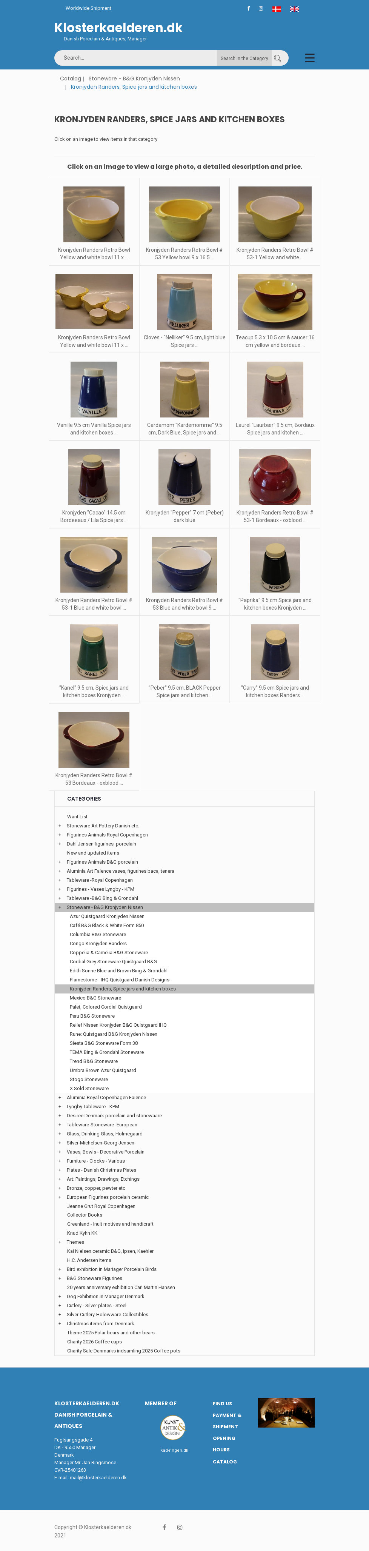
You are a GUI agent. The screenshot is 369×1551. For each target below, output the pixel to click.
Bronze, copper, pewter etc (96, 1188)
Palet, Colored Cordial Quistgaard (106, 1007)
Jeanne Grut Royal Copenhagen (101, 1206)
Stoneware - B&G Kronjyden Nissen (134, 78)
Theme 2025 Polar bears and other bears (111, 1332)
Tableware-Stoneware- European (102, 1124)
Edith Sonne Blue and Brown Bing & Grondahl (119, 970)
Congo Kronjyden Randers (98, 943)
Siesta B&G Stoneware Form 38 (104, 1043)
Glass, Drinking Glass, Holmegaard (105, 1134)
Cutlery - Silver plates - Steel (96, 1305)
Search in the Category (244, 58)
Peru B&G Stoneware (92, 1016)
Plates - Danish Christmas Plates (101, 1170)
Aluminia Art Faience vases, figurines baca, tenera (120, 871)
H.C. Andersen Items (89, 1260)
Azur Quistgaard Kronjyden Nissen (107, 916)
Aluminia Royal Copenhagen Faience (106, 1097)
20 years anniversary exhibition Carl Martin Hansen (121, 1287)
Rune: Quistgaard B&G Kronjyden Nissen (113, 1034)
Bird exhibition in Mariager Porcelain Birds (112, 1269)
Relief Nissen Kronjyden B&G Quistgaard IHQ (118, 1025)
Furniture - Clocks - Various (96, 1161)
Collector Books (84, 1215)
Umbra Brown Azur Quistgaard (103, 1070)
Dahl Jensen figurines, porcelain (101, 844)
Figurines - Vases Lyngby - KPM (100, 889)
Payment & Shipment (227, 1421)
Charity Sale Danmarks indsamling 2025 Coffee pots (123, 1351)
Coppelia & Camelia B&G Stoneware (109, 952)
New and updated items (93, 853)
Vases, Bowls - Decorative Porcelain (106, 1152)
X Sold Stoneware (89, 1088)
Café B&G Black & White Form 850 (107, 925)
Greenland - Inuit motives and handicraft (110, 1224)
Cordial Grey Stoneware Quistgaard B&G (113, 961)
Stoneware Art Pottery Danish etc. (103, 826)
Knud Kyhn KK (82, 1233)
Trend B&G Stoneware (94, 1061)
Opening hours (224, 1444)
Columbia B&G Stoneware (98, 934)
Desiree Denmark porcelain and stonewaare (114, 1115)
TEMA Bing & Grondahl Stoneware (107, 1052)
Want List (77, 816)
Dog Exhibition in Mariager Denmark (106, 1296)
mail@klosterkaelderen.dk (98, 1477)
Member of (161, 1403)
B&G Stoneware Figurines (94, 1278)
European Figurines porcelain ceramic (108, 1197)
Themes (75, 1242)
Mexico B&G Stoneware (95, 998)
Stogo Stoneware (89, 1079)
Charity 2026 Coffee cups (94, 1342)
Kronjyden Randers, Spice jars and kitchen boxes (123, 989)
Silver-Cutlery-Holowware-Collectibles (107, 1314)
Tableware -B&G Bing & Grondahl (102, 898)
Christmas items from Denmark (100, 1323)
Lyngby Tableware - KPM (93, 1106)
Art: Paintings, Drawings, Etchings (103, 1179)
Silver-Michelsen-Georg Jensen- (101, 1143)
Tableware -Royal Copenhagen (100, 880)
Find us (222, 1403)
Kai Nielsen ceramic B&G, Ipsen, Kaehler (110, 1251)
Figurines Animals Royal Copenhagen (107, 835)
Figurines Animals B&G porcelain (102, 862)
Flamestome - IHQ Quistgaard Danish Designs (119, 980)
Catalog (70, 78)
